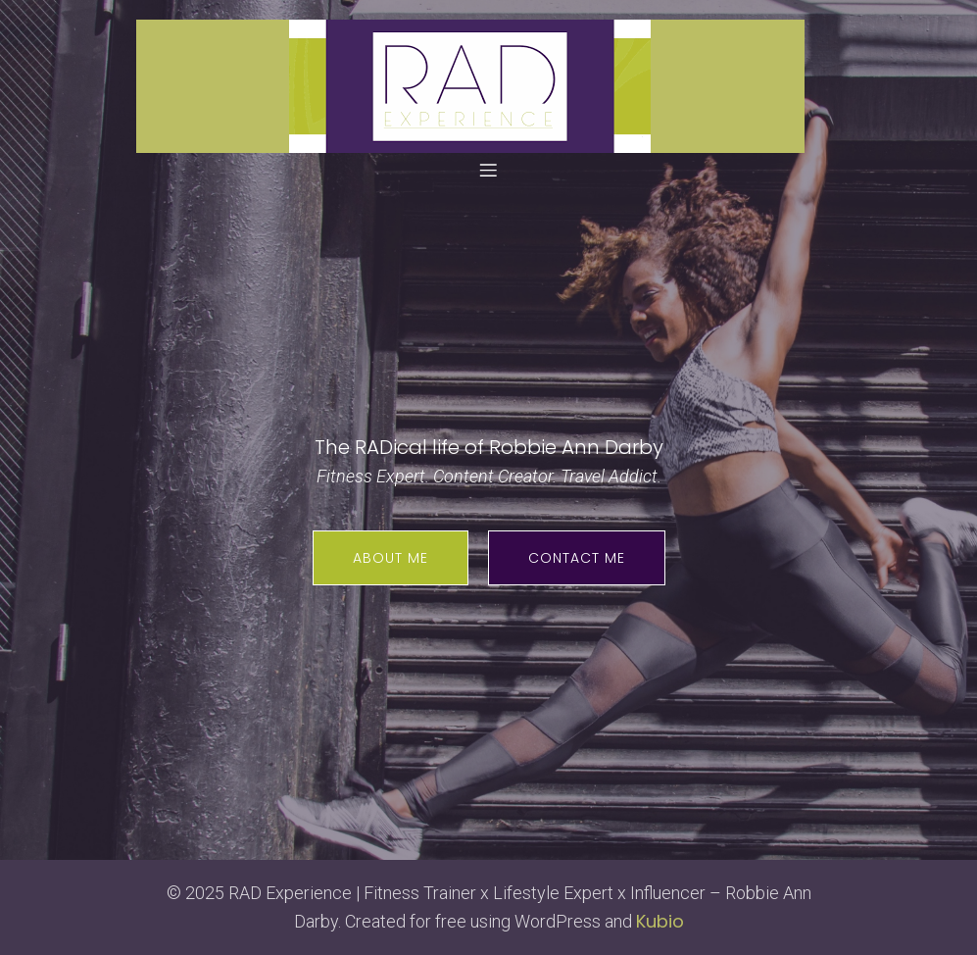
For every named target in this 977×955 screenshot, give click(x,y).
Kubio (660, 921)
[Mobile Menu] (489, 169)
